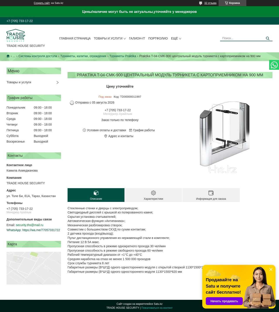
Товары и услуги (108, 38)
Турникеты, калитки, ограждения (83, 56)
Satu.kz (158, 303)
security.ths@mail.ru (29, 225)
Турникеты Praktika (122, 56)
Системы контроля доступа (38, 56)
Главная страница (75, 38)
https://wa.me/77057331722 (41, 230)
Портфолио (158, 38)
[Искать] (267, 38)
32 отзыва (210, 3)
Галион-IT (137, 38)
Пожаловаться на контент (156, 307)
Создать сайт (42, 3)
